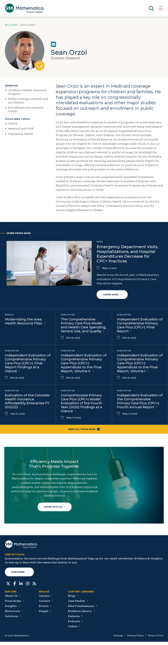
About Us (13, 599)
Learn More (112, 294)
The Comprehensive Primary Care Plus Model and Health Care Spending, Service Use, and (83, 325)
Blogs (73, 599)
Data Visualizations (82, 609)
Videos (74, 629)
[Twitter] (8, 586)
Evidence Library (81, 614)
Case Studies (78, 604)
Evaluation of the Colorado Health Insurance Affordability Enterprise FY (27, 401)
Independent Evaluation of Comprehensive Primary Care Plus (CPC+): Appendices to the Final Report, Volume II (83, 363)
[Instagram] (27, 586)
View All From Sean (84, 429)
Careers (46, 599)
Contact (46, 604)
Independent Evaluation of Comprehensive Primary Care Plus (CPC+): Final (140, 325)
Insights (12, 609)
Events (45, 609)
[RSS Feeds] (34, 586)
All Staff (11, 24)
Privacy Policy (135, 638)
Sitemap (118, 638)
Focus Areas (14, 604)
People (45, 614)
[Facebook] (14, 586)
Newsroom (14, 614)
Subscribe (19, 575)
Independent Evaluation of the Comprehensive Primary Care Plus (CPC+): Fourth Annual (140, 401)
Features (75, 619)
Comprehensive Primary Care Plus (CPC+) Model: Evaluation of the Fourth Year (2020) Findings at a (81, 403)
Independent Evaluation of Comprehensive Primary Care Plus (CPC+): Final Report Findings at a (28, 363)
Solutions (13, 619)
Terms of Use (155, 638)
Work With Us (55, 507)
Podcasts (75, 624)
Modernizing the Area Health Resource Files (25, 321)
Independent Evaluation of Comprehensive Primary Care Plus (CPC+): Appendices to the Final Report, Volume (140, 363)
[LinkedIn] (21, 586)
